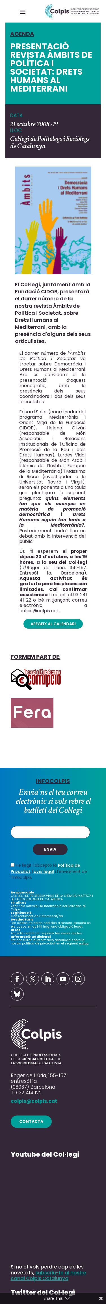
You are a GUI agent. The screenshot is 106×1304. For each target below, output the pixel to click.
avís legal (44, 871)
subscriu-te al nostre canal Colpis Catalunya (48, 1275)
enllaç (84, 943)
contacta (31, 1121)
